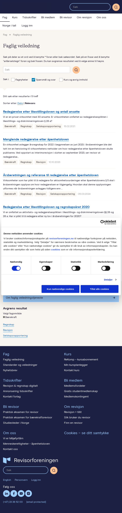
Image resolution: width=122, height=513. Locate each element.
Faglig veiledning (22, 34)
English (7, 479)
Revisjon (41, 162)
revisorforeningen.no (61, 238)
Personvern (21, 479)
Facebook (13, 493)
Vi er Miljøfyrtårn (13, 438)
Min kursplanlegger (76, 365)
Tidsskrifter (29, 17)
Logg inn (27, 25)
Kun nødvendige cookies (60, 289)
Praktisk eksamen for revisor (20, 412)
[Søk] (116, 7)
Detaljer (108, 279)
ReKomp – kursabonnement (81, 359)
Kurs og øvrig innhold (73, 79)
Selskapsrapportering (48, 126)
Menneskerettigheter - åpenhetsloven (26, 443)
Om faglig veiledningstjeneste (24, 297)
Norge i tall (9, 25)
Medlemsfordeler (74, 385)
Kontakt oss (10, 449)
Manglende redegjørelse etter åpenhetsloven (36, 139)
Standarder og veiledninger (20, 365)
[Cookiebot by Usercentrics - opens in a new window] (105, 222)
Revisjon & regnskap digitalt (20, 385)
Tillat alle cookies (99, 289)
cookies (55, 249)
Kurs (14, 17)
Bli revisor (66, 17)
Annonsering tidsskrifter (18, 391)
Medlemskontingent (76, 396)
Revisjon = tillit (73, 412)
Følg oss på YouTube (21, 493)
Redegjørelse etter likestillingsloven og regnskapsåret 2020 (46, 207)
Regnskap (26, 126)
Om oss (101, 17)
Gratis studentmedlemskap (81, 391)
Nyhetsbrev (10, 370)
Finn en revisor (73, 422)
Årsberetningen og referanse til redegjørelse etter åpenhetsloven (51, 175)
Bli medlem (48, 17)
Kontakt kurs (71, 370)
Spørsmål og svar (44, 79)
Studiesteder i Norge (16, 422)
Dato (20, 103)
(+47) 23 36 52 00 (13, 501)
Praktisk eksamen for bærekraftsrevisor (27, 417)
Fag (4, 17)
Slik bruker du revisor (77, 417)
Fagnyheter (19, 79)
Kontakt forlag (12, 396)
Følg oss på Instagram (28, 493)
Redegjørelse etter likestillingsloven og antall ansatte (41, 111)
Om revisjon (84, 17)
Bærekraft (10, 126)
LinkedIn (6, 493)
